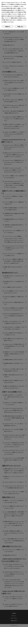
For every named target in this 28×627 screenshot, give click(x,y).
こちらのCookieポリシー (8, 10)
